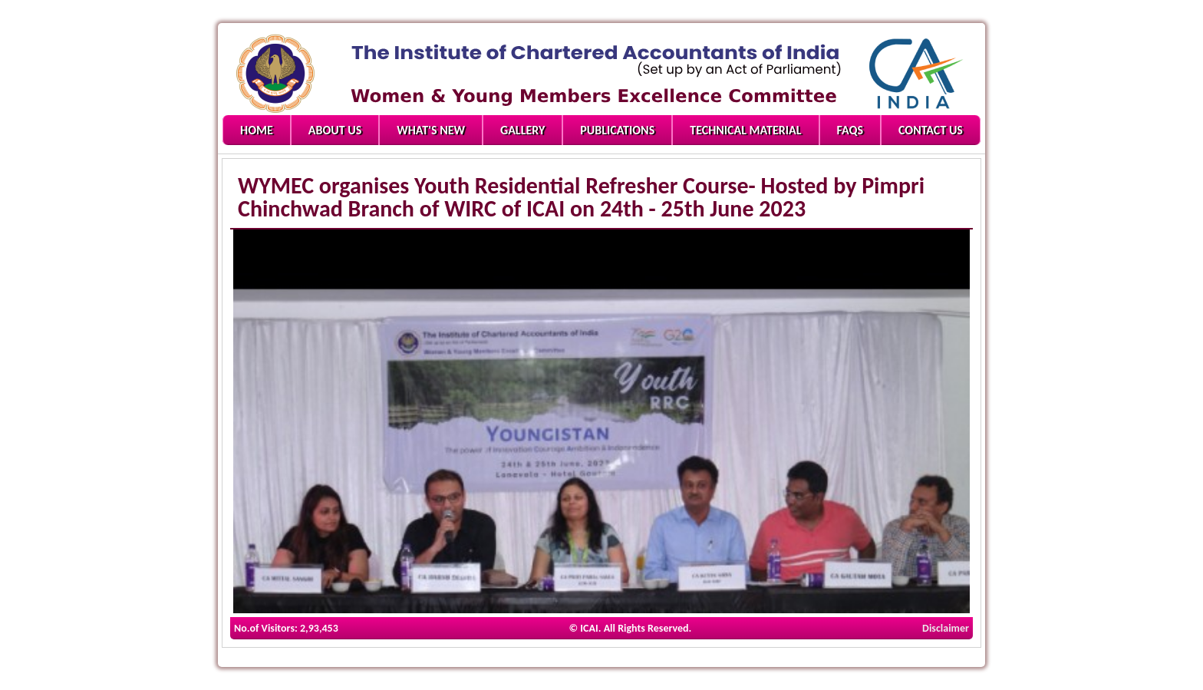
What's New (431, 130)
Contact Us (930, 130)
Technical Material (745, 130)
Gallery (522, 130)
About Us (334, 130)
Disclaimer (945, 628)
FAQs (850, 130)
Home (256, 130)
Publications (617, 130)
